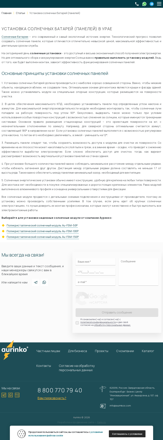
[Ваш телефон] (95, 271)
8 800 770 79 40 (60, 390)
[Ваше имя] (95, 261)
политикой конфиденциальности (98, 322)
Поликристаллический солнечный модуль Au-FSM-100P (43, 231)
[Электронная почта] (95, 281)
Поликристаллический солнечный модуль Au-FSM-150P (43, 237)
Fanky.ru (101, 422)
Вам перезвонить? (52, 398)
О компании (125, 351)
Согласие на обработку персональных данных (77, 368)
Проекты (101, 351)
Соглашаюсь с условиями (127, 433)
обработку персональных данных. (112, 325)
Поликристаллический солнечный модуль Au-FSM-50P (42, 225)
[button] (159, 4)
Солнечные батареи (15, 36)
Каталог (148, 351)
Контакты (43, 366)
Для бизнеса (77, 351)
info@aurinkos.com (120, 405)
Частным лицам (48, 351)
